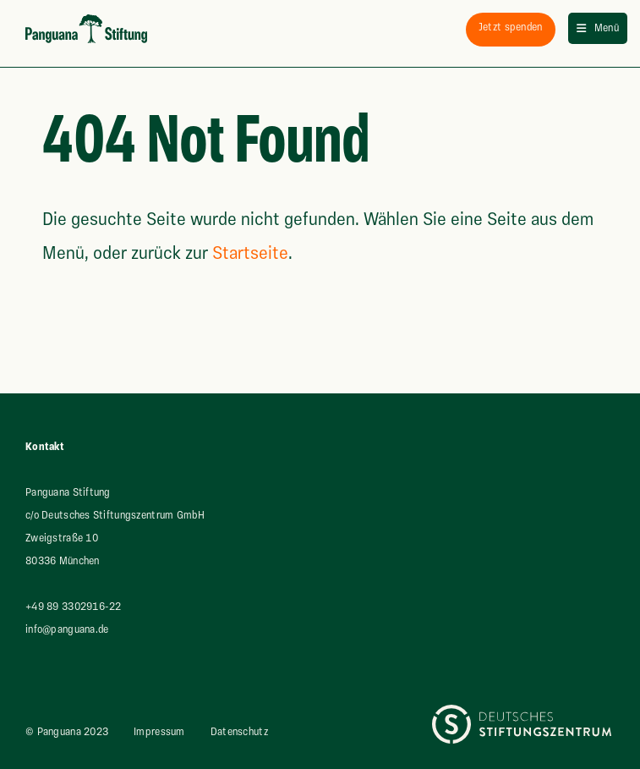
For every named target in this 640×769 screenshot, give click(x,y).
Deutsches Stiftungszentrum (498, 715)
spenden (511, 27)
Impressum (159, 731)
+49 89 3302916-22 (73, 606)
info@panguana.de (66, 629)
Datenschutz (239, 731)
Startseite (250, 253)
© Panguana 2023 (66, 731)
